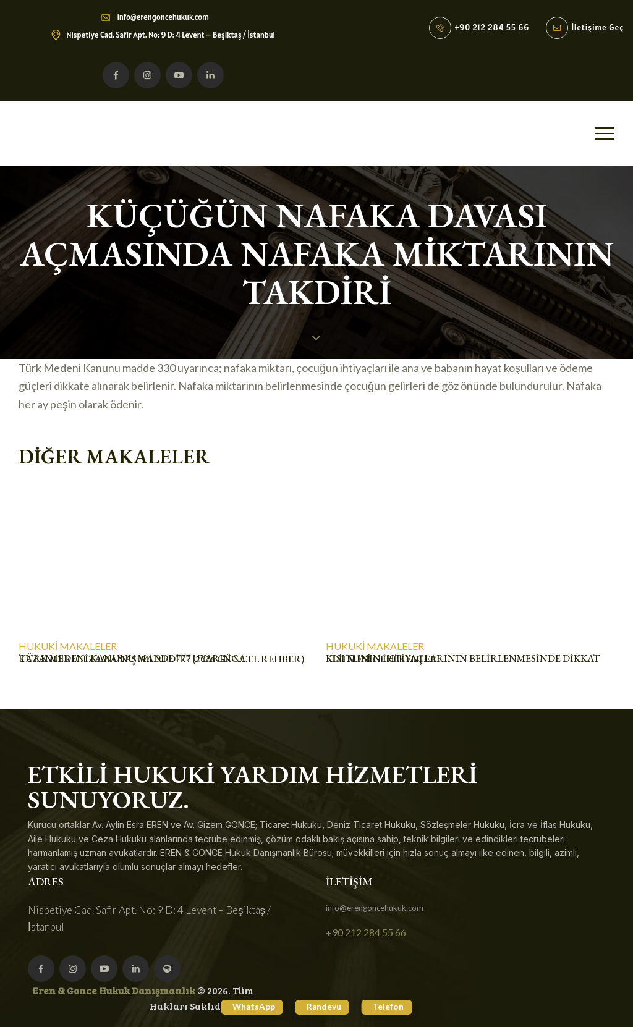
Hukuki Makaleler (68, 646)
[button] (604, 133)
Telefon (398, 1006)
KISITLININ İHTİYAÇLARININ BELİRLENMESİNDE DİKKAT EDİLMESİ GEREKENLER (463, 659)
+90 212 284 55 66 (366, 932)
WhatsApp (244, 1006)
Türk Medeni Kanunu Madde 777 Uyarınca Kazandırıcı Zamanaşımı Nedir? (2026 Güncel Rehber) (161, 659)
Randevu (324, 1006)
